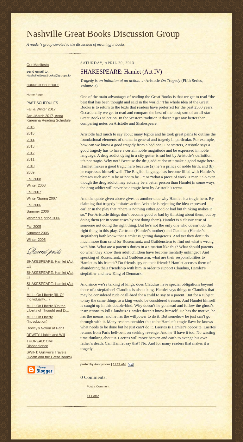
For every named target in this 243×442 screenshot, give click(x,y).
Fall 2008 (34, 179)
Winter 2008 (36, 185)
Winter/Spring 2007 (42, 198)
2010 (30, 166)
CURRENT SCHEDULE (43, 85)
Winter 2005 (36, 239)
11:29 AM (119, 364)
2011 (30, 159)
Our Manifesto (38, 65)
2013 (30, 146)
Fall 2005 (34, 226)
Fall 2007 (34, 192)
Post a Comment (98, 386)
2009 (30, 172)
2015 (30, 133)
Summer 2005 (38, 233)
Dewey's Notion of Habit (45, 328)
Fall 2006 (34, 205)
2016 (30, 127)
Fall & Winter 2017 (41, 109)
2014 (30, 140)
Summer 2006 (38, 211)
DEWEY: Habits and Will (46, 335)
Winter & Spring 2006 (43, 218)
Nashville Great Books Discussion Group (103, 34)
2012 (30, 153)
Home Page (35, 94)
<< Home (93, 396)
